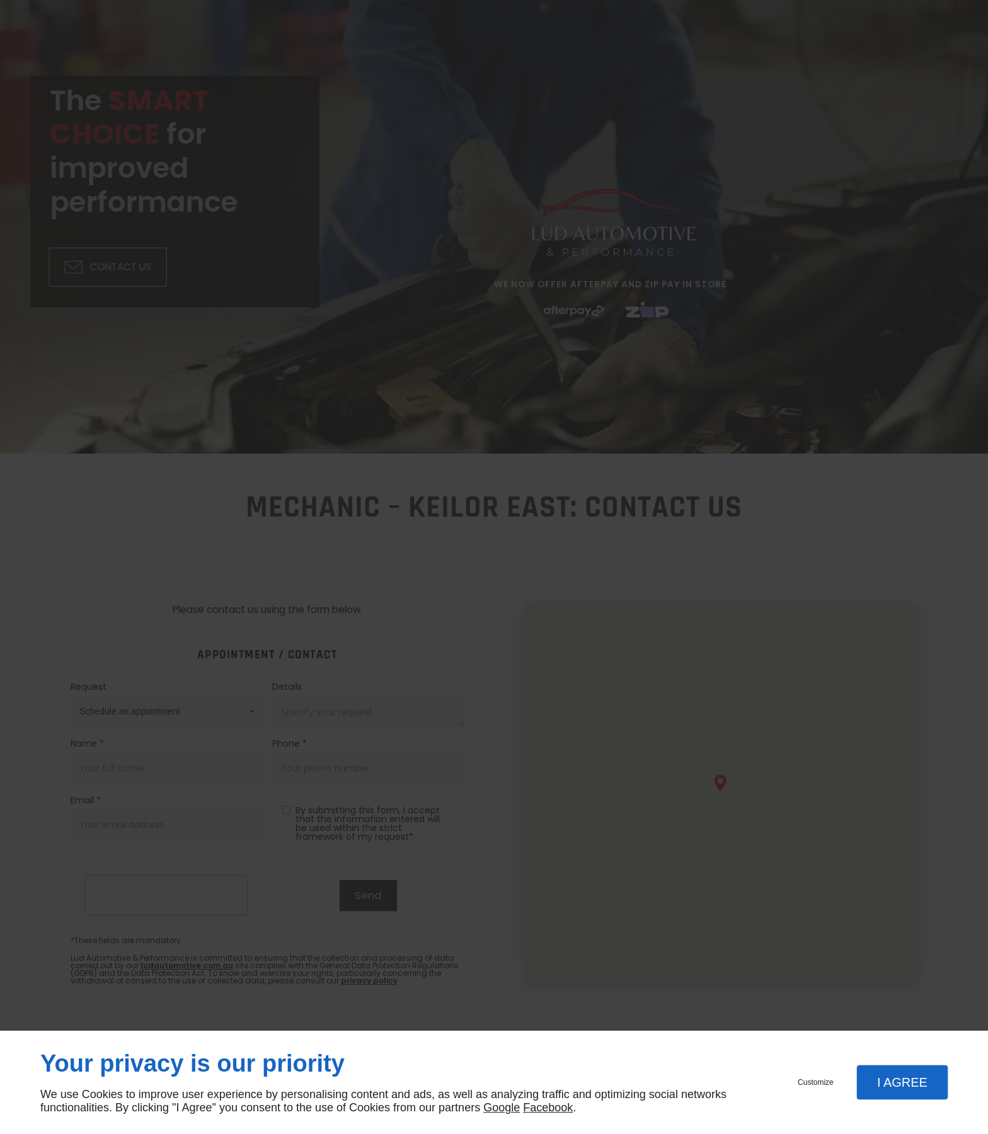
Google (501, 1107)
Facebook (548, 1107)
